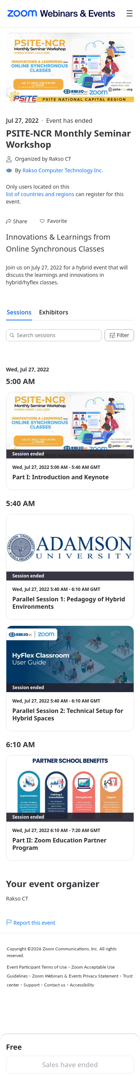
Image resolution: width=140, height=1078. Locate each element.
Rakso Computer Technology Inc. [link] (62, 170)
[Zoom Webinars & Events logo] (61, 13)
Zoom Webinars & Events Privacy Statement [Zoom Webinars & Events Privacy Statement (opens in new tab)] (75, 976)
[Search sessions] (56, 335)
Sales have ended (70, 1064)
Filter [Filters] (119, 335)
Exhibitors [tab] (53, 312)
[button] (53, 221)
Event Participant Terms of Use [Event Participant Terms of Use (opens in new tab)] (37, 967)
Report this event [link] (30, 922)
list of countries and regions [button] (40, 194)
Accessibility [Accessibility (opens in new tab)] (82, 985)
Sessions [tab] (19, 312)
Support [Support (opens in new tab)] (32, 985)
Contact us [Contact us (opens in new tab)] (54, 985)
